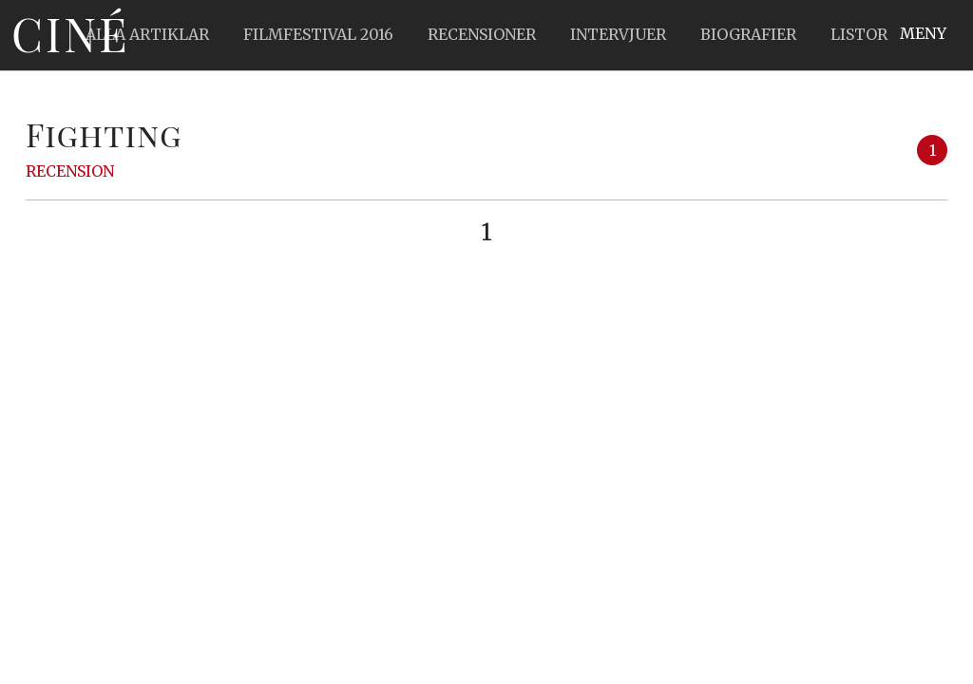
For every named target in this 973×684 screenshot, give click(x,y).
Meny (923, 33)
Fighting (103, 134)
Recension (70, 171)
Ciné (70, 33)
